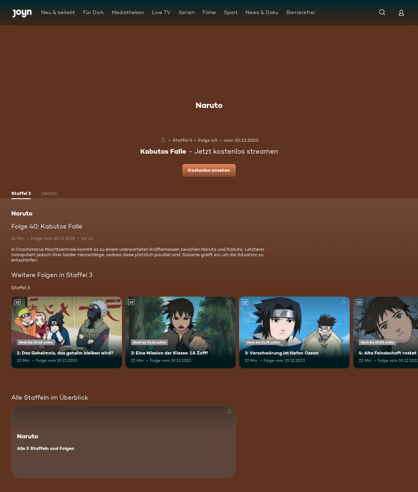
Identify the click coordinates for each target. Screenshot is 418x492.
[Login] (401, 13)
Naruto (209, 105)
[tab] (21, 194)
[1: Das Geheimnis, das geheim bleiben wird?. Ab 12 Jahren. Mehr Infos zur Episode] (66, 333)
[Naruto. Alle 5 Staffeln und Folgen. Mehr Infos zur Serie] (123, 442)
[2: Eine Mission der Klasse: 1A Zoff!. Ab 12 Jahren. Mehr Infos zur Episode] (180, 333)
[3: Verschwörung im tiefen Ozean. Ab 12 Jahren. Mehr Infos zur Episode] (294, 333)
